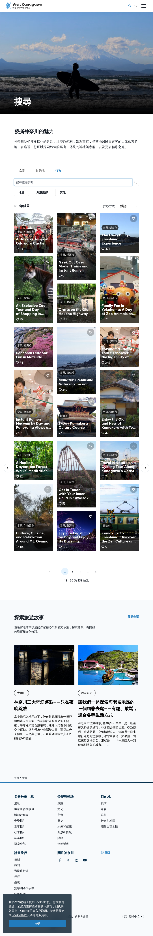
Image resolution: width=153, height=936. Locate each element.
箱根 (104, 815)
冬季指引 (20, 838)
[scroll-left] (8, 468)
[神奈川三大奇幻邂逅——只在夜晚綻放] (44, 693)
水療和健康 (64, 826)
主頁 (16, 778)
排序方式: (109, 206)
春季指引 (20, 821)
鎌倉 (104, 809)
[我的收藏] (136, 6)
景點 (60, 803)
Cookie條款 (19, 915)
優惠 (17, 882)
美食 (60, 815)
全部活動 (63, 844)
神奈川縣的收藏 (24, 809)
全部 (22, 170)
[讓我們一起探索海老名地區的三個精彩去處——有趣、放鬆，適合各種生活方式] (108, 696)
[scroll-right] (145, 468)
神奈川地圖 (108, 821)
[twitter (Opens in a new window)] (68, 860)
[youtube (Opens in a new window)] (85, 860)
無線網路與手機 (24, 888)
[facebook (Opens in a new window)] (59, 860)
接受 (37, 924)
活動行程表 (21, 815)
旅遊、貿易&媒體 (77, 916)
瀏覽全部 (133, 617)
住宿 (17, 859)
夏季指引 (20, 826)
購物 (60, 838)
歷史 (60, 821)
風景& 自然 (64, 832)
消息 (17, 803)
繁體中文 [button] (132, 916)
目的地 (40, 170)
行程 (58, 170)
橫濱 (104, 803)
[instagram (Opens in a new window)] (76, 860)
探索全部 (20, 844)
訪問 (17, 865)
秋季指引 (20, 832)
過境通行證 (21, 871)
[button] (135, 6)
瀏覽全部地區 (109, 826)
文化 (60, 809)
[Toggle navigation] (143, 6)
